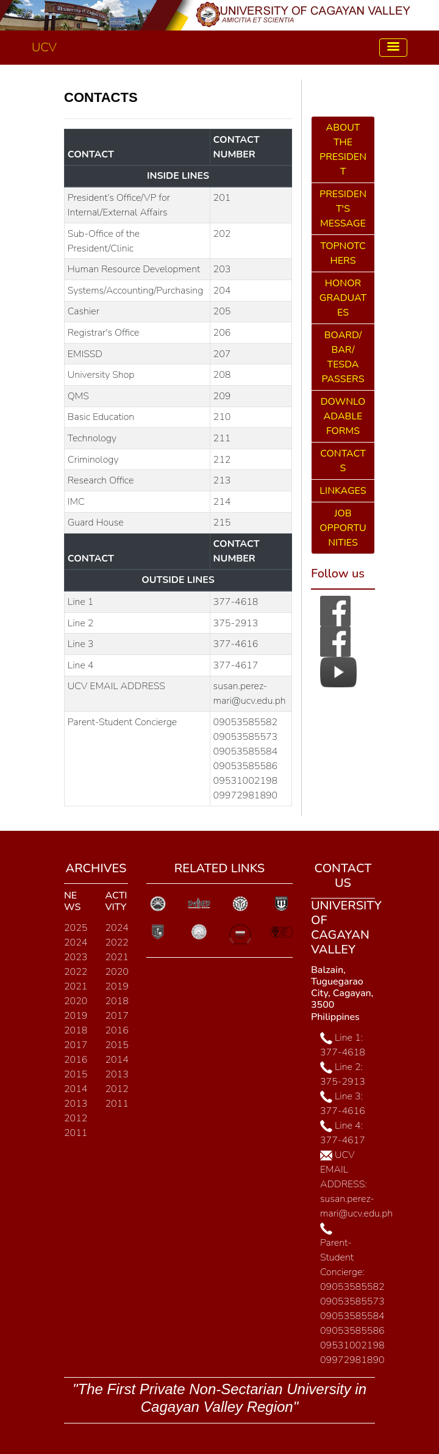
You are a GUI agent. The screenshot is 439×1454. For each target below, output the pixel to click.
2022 (75, 971)
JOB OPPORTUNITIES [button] (342, 528)
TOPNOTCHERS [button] (342, 253)
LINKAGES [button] (342, 490)
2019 (75, 1015)
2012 (75, 1118)
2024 (75, 942)
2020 (75, 1001)
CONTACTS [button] (343, 461)
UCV (44, 47)
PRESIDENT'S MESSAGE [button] (342, 208)
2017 (75, 1045)
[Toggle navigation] (393, 47)
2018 (75, 1030)
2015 (75, 1074)
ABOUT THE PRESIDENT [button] (342, 149)
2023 (75, 957)
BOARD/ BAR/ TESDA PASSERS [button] (342, 357)
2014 (75, 1089)
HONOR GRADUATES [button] (342, 298)
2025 (75, 928)
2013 (75, 1103)
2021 (75, 986)
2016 (75, 1059)
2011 (75, 1133)
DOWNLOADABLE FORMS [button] (343, 416)
